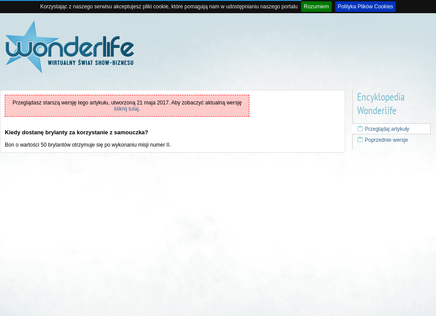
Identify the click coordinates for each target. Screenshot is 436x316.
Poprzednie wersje (382, 140)
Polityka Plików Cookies (365, 7)
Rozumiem (316, 7)
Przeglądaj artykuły (383, 129)
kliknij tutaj (126, 109)
